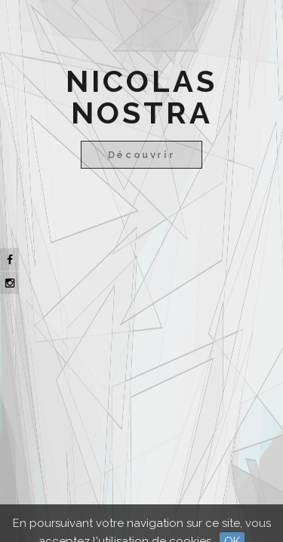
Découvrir (141, 154)
